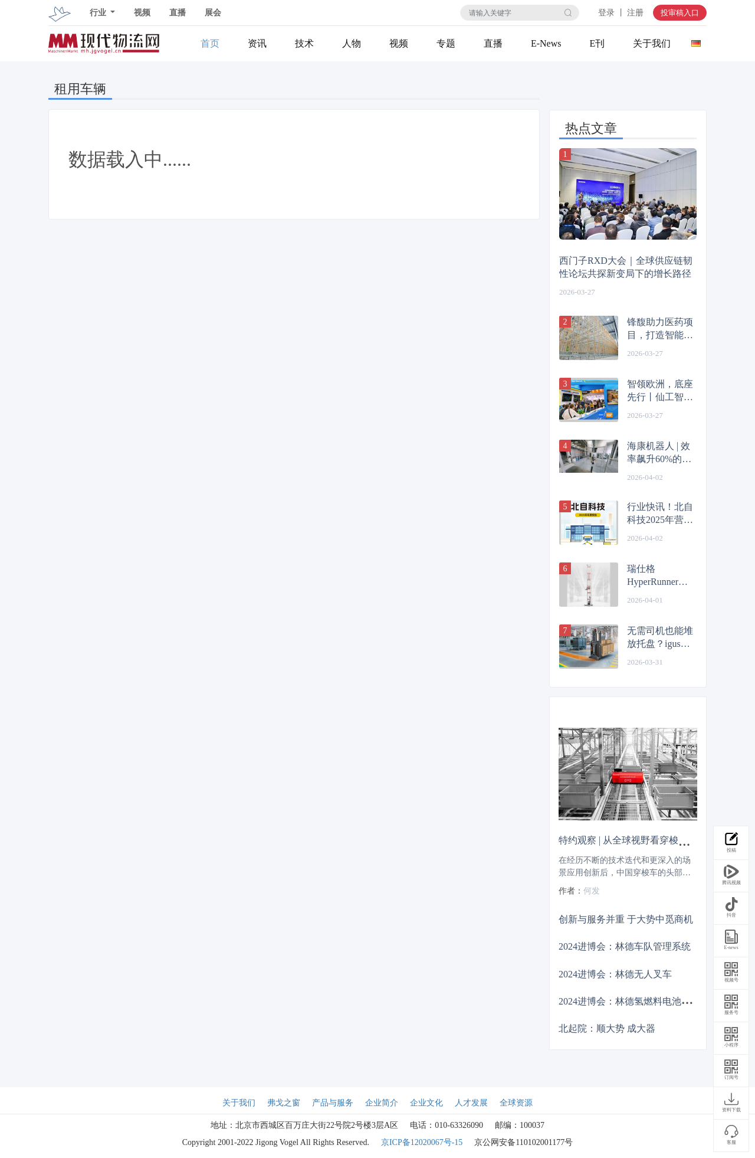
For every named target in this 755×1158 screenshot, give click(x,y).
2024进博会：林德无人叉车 (615, 974)
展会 (213, 12)
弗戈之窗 (283, 1102)
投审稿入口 (680, 12)
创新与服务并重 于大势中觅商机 (626, 919)
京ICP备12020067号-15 (421, 1142)
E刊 (597, 43)
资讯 (257, 43)
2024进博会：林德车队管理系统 (625, 946)
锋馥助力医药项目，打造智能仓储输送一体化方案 (660, 329)
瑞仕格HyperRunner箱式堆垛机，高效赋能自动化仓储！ (660, 576)
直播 (177, 12)
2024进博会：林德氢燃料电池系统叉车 (639, 1001)
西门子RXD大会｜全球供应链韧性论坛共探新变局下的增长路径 (625, 267)
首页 (210, 43)
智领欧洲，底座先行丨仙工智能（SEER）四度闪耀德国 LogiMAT (660, 391)
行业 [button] (99, 12)
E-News (546, 43)
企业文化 (426, 1102)
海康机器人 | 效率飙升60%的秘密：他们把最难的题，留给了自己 (660, 453)
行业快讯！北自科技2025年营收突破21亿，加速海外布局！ (660, 514)
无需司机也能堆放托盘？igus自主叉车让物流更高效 (660, 638)
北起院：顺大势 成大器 (607, 1028)
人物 (351, 43)
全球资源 (516, 1102)
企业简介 (381, 1102)
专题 (445, 43)
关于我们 (652, 43)
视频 (142, 12)
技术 (304, 43)
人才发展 (471, 1102)
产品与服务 (332, 1102)
